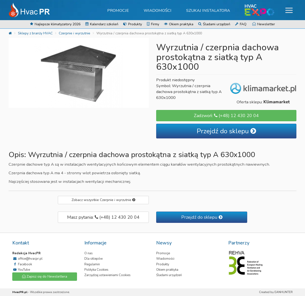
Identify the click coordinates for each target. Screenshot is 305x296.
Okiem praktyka (178, 24)
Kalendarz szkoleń (101, 24)
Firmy (153, 24)
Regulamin (92, 264)
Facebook (22, 264)
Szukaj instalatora (208, 10)
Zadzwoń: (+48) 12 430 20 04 (226, 116)
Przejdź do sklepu (226, 131)
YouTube (21, 270)
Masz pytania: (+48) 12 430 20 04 (103, 217)
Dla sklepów (93, 258)
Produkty (132, 24)
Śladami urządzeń (214, 24)
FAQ (240, 24)
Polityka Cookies (96, 270)
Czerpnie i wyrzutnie (74, 33)
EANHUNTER (283, 292)
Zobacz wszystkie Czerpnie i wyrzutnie (103, 200)
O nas (88, 253)
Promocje (118, 10)
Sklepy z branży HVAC (35, 33)
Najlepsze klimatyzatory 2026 (55, 24)
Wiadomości (157, 10)
